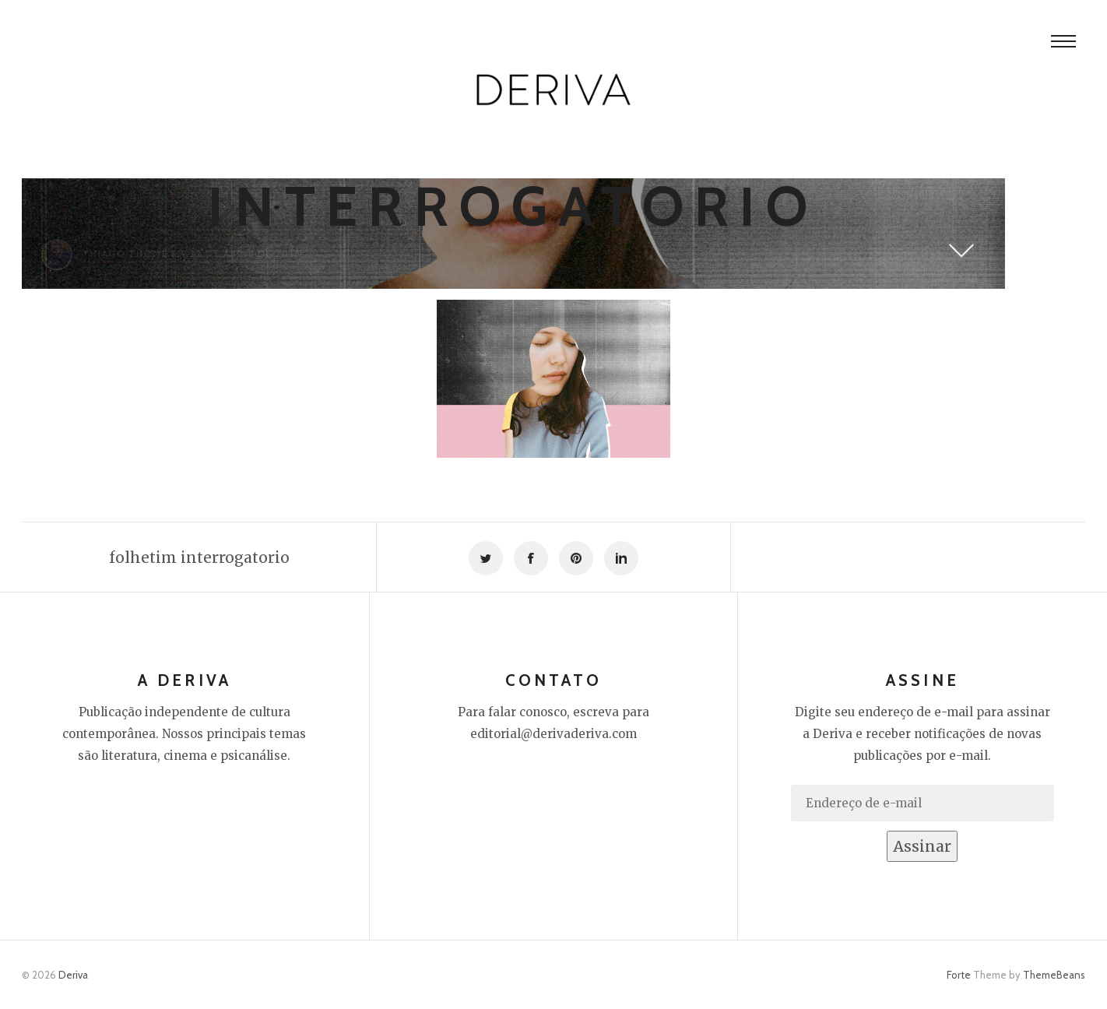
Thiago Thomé (125, 253)
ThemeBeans (1054, 975)
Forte (959, 975)
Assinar (922, 846)
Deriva (73, 975)
